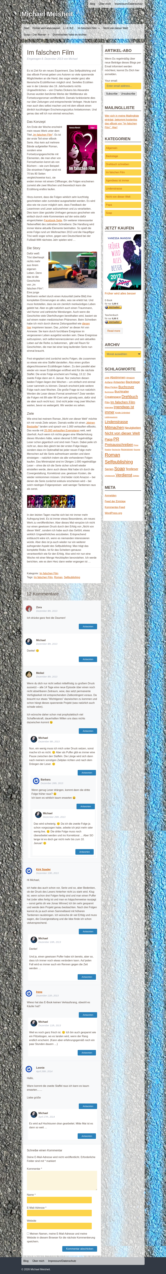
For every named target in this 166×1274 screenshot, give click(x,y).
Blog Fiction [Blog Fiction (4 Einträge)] (111, 387)
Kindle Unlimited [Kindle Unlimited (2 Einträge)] (122, 412)
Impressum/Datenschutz (129, 3)
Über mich (105, 3)
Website (31, 1220)
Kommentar (34, 1168)
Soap (109, 213)
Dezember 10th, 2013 (47, 873)
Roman (58, 577)
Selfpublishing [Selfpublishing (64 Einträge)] (119, 461)
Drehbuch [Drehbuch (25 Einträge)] (130, 397)
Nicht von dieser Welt (115, 28)
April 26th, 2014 (44, 1071)
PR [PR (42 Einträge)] (116, 439)
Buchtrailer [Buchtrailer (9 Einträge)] (121, 391)
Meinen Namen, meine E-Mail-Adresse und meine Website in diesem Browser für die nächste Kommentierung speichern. (61, 1237)
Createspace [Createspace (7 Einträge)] (113, 397)
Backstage (112, 156)
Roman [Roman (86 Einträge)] (112, 454)
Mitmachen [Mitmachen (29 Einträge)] (114, 427)
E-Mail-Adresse (36, 1207)
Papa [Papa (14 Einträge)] (109, 439)
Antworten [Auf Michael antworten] (88, 659)
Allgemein (111, 148)
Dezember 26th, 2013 (52, 783)
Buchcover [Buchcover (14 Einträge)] (126, 387)
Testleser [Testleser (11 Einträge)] (132, 469)
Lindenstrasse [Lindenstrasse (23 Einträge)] (116, 422)
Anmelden (110, 495)
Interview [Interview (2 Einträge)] (109, 407)
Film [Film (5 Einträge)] (107, 402)
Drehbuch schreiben (117, 164)
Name (31, 1194)
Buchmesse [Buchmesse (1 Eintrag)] (109, 392)
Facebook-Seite (53, 220)
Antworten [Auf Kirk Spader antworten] (88, 931)
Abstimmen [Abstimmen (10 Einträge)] (117, 377)
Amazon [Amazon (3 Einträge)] (130, 377)
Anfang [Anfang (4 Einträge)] (109, 382)
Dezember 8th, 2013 (46, 611)
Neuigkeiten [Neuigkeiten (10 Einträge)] (133, 427)
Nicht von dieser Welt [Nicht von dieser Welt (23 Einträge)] (122, 433)
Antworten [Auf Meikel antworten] (88, 731)
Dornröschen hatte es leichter (70, 34)
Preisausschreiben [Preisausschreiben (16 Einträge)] (119, 445)
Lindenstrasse (114, 188)
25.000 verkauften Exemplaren (62, 430)
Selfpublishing (72, 577)
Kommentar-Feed (115, 507)
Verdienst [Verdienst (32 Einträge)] (124, 475)
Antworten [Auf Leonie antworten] (88, 1106)
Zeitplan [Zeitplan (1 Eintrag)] (136, 476)
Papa (109, 204)
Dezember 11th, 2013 (47, 995)
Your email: (111, 80)
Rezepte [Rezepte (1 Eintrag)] (137, 450)
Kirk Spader (43, 869)
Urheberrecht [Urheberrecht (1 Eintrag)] (110, 476)
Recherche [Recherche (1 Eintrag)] (116, 450)
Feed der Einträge (115, 501)
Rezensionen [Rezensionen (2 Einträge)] (127, 449)
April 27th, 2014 (46, 1117)
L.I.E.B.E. (69, 28)
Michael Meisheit (47, 14)
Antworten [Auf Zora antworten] (88, 626)
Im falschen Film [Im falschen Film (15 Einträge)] (122, 402)
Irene (39, 992)
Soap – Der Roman (37, 34)
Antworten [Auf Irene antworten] (88, 1015)
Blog (92, 3)
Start (26, 28)
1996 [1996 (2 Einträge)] (107, 378)
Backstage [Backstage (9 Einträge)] (133, 382)
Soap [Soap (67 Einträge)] (119, 468)
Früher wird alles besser (46, 28)
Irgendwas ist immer (117, 180)
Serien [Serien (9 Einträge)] (109, 469)
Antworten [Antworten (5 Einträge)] (119, 382)
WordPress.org (113, 513)
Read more (113, 330)
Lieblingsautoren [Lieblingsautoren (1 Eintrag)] (111, 417)
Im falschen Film (89, 28)
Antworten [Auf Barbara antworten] (85, 806)
